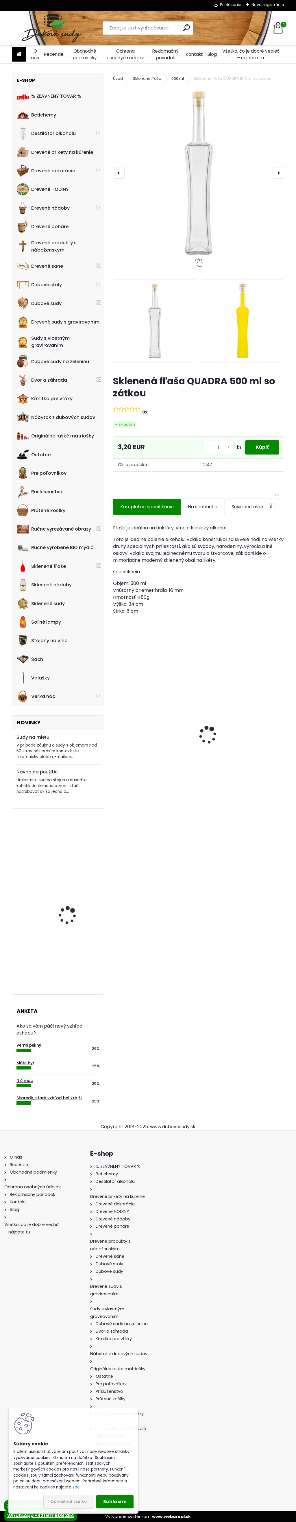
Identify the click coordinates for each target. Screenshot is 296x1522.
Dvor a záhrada (42, 380)
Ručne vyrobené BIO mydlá (55, 548)
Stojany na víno (42, 641)
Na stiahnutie (202, 506)
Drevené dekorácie (46, 171)
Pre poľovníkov (41, 473)
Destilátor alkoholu (46, 134)
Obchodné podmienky (85, 54)
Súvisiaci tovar (254, 506)
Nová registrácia (267, 5)
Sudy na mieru (32, 737)
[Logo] (51, 28)
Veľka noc (36, 696)
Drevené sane (40, 266)
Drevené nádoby (43, 208)
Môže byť (25, 1063)
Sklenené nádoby (44, 585)
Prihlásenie (230, 5)
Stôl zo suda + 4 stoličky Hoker (152, 745)
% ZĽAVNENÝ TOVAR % (49, 96)
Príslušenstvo (39, 492)
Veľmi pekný (28, 1045)
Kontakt (194, 54)
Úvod (118, 78)
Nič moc (24, 1080)
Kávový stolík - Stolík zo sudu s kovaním (74, 895)
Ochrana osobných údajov (125, 54)
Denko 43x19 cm (66, 951)
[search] (186, 27)
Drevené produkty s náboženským (47, 246)
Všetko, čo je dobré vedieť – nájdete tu (250, 54)
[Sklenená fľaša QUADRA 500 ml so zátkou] (198, 172)
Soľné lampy (39, 622)
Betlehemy (36, 115)
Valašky (33, 678)
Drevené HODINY (43, 189)
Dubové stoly (39, 285)
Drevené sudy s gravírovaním (58, 322)
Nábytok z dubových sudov (56, 417)
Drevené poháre (43, 227)
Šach (30, 659)
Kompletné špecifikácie (147, 506)
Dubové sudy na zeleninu (53, 361)
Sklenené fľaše (41, 566)
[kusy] (216, 447)
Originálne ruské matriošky (55, 436)
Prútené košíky (41, 510)
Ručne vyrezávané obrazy (54, 529)
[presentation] (119, 173)
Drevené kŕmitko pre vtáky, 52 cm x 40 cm (242, 745)
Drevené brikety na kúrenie (55, 152)
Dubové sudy (39, 303)
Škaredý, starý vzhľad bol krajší (49, 1098)
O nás (35, 54)
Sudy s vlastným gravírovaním (43, 342)
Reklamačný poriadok (165, 54)
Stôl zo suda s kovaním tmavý (73, 838)
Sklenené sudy (41, 603)
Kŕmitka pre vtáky (45, 399)
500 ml (177, 78)
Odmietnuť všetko (69, 1501)
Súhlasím (115, 1501)
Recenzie (54, 54)
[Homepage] (19, 54)
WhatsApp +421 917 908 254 (40, 1515)
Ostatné (34, 454)
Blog (212, 54)
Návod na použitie (37, 772)
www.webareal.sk (171, 1516)
